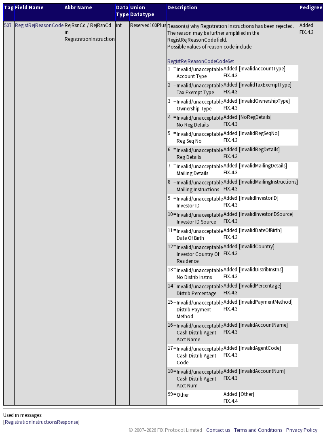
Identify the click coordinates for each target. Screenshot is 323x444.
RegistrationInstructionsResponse (41, 422)
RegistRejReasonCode (39, 25)
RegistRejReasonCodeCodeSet (200, 61)
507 (7, 25)
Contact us (218, 430)
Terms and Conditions (258, 430)
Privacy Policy (301, 430)
